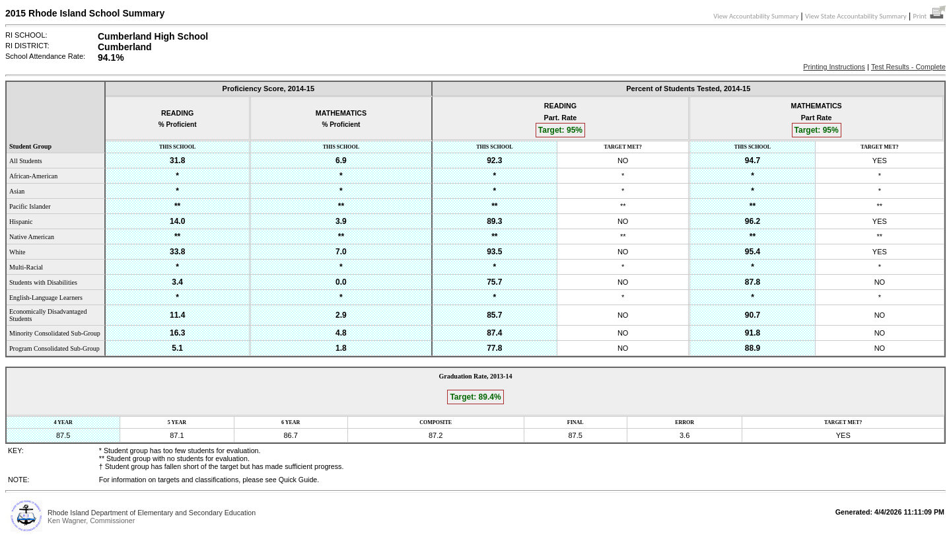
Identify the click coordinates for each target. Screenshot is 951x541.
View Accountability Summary (755, 16)
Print (929, 16)
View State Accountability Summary (856, 16)
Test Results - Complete (908, 67)
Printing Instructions (834, 67)
